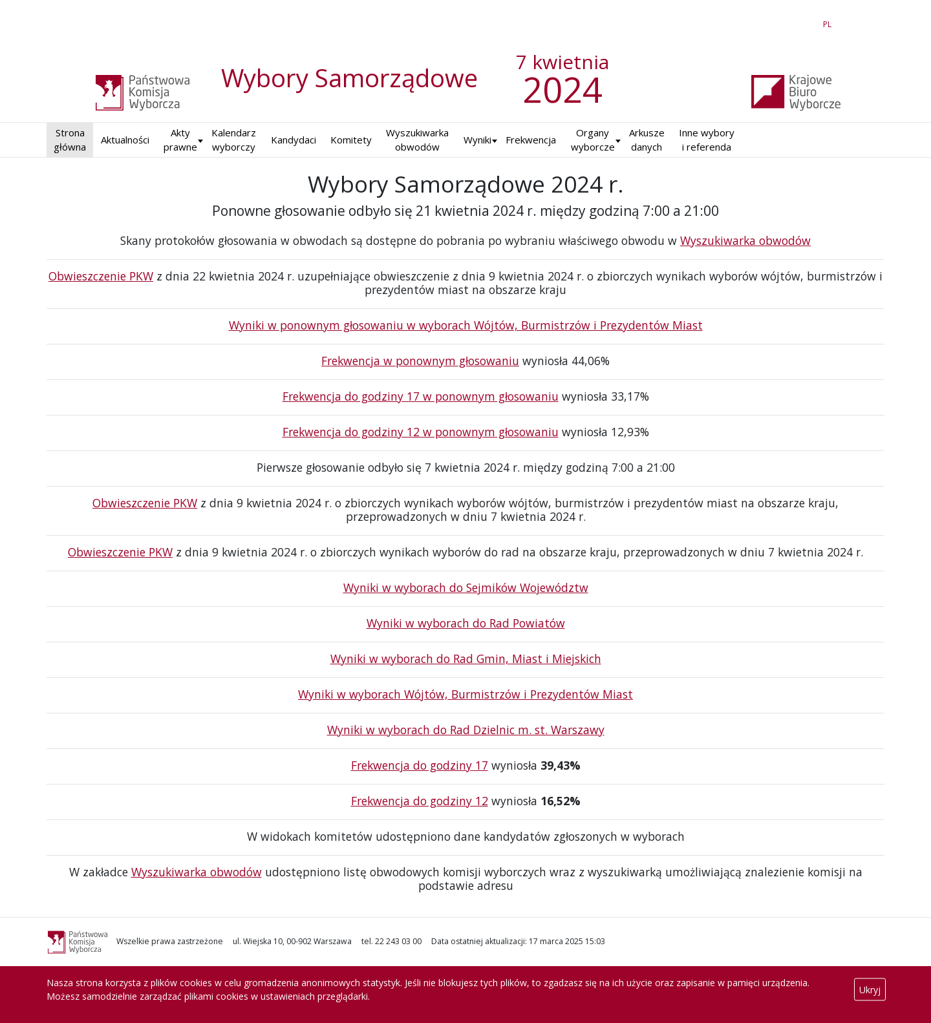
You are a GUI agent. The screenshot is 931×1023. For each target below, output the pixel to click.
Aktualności (125, 139)
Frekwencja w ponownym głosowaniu (420, 360)
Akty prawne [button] (180, 140)
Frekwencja (531, 139)
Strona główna (70, 140)
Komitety (351, 139)
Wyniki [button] (477, 139)
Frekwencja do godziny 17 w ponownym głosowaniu (421, 396)
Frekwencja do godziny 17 (419, 765)
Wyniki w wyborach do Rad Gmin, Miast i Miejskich (465, 658)
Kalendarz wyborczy (233, 140)
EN (804, 22)
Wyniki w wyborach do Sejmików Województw (465, 587)
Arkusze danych (647, 140)
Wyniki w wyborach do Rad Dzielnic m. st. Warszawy (466, 729)
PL (829, 22)
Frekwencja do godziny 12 (419, 800)
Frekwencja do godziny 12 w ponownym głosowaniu (421, 431)
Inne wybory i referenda (706, 140)
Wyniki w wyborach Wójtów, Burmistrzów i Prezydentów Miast (465, 694)
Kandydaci (293, 139)
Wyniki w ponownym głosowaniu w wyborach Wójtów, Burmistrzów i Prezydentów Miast (466, 325)
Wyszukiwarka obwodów (417, 140)
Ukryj (870, 990)
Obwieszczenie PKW (100, 276)
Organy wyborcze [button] (593, 140)
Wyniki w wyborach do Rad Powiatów (466, 623)
